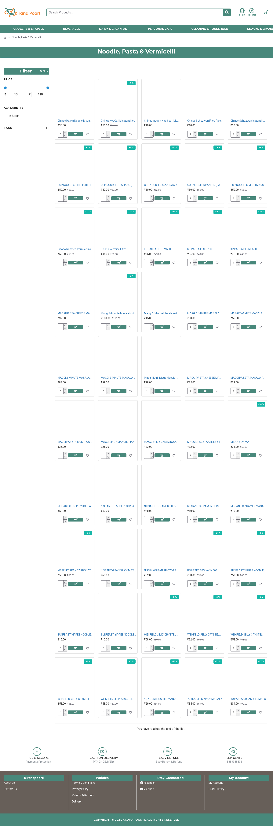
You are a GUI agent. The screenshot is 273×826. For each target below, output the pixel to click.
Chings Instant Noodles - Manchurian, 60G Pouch (162, 120)
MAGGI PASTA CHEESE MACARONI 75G (75, 313)
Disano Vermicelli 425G (114, 249)
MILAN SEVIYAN (240, 441)
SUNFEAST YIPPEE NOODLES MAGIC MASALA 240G (248, 570)
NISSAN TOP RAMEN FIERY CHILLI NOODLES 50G (205, 506)
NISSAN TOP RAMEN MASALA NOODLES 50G (248, 506)
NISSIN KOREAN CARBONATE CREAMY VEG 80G (75, 570)
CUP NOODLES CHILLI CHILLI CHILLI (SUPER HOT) (75, 184)
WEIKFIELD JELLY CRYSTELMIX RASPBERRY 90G (75, 698)
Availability (13, 107)
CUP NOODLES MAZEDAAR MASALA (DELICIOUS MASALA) (162, 184)
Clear (45, 71)
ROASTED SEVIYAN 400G (202, 570)
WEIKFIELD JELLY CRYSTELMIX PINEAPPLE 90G (248, 634)
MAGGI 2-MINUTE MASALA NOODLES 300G (248, 313)
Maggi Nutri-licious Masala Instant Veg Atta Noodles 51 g (162, 377)
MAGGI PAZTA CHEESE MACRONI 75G (205, 377)
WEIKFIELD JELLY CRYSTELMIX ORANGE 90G (205, 634)
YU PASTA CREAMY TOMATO (248, 698)
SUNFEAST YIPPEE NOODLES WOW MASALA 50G (118, 634)
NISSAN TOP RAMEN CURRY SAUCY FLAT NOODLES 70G (162, 506)
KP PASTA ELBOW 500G (158, 249)
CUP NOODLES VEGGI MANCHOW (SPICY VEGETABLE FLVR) (248, 184)
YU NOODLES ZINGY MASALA (204, 698)
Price (8, 79)
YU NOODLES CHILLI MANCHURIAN (162, 698)
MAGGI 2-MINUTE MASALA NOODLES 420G (75, 377)
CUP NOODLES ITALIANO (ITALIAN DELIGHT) (118, 184)
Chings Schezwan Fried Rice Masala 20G (205, 120)
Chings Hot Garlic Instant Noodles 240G (118, 120)
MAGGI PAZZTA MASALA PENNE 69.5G (248, 377)
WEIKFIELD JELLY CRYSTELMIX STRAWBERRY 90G (118, 698)
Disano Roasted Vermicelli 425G (75, 249)
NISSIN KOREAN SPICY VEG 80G (162, 570)
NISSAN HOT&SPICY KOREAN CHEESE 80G (75, 506)
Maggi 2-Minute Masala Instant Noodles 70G (162, 313)
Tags (8, 128)
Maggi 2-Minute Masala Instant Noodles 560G (118, 313)
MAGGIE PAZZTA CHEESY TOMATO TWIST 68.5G (205, 441)
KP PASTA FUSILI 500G (200, 249)
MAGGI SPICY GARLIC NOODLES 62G (162, 441)
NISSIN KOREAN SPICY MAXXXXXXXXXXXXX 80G (118, 570)
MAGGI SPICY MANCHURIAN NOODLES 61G (118, 441)
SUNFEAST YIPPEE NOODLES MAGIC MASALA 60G (75, 634)
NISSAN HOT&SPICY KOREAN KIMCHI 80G (118, 506)
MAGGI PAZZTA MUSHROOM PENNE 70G (75, 441)
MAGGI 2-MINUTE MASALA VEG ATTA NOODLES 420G (118, 377)
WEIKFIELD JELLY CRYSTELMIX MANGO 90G (162, 634)
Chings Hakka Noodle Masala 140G (75, 120)
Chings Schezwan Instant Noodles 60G (248, 120)
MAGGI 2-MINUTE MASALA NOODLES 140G (205, 313)
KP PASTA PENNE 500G (244, 249)
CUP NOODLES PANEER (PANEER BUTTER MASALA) (205, 184)
